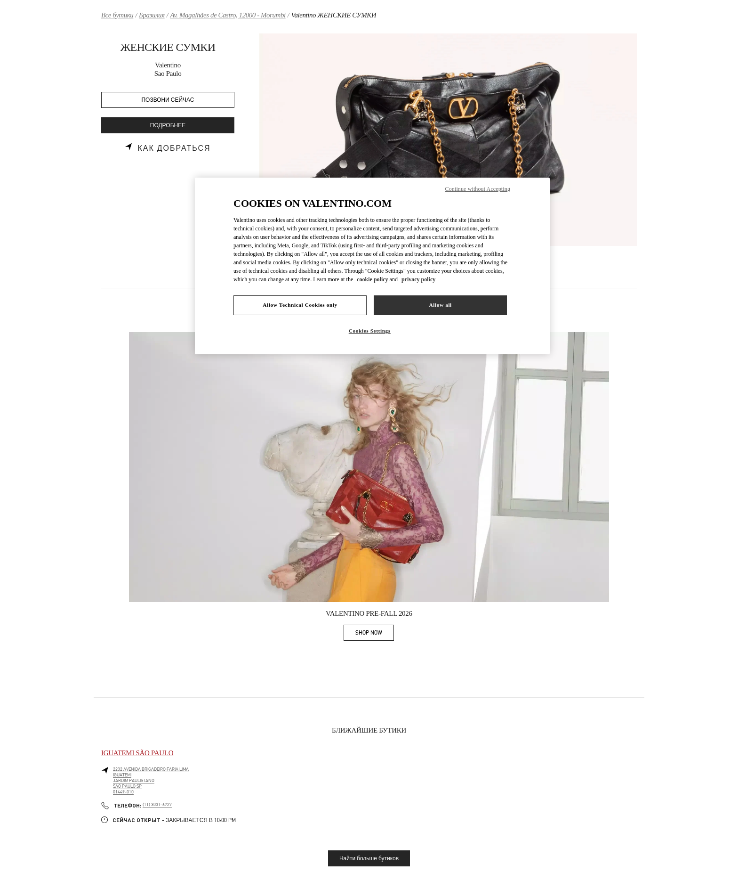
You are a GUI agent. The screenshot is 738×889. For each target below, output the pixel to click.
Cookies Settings (370, 331)
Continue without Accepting (477, 189)
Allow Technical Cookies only (300, 305)
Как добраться (173, 148)
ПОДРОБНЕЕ (167, 125)
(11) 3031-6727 (157, 804)
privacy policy (418, 279)
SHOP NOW (374, 634)
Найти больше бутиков (369, 858)
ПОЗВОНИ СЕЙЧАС (168, 100)
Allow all (440, 305)
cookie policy (372, 279)
